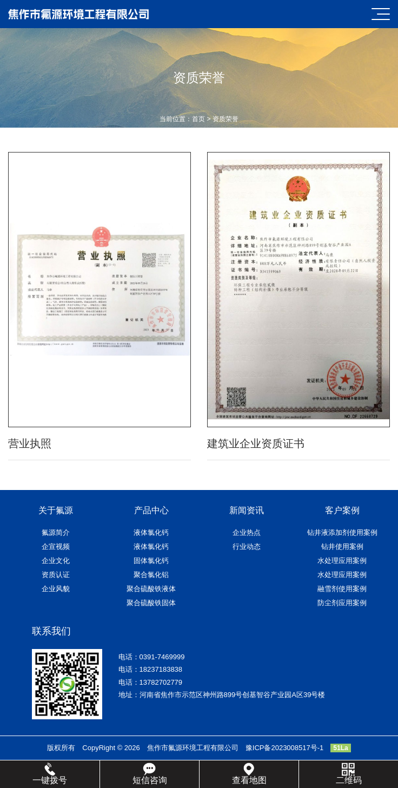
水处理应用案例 (342, 561)
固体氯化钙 (151, 561)
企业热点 (247, 532)
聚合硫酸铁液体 (151, 589)
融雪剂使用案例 (342, 589)
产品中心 (151, 510)
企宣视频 (56, 546)
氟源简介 (56, 532)
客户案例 (342, 510)
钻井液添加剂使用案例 (342, 532)
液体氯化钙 (151, 532)
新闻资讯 (246, 510)
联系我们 (51, 631)
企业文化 (56, 561)
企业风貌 (56, 589)
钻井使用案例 (342, 546)
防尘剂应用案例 (342, 603)
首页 (198, 119)
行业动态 (247, 546)
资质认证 (56, 575)
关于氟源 (55, 510)
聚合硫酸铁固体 (151, 603)
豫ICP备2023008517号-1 (285, 747)
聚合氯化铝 (151, 575)
